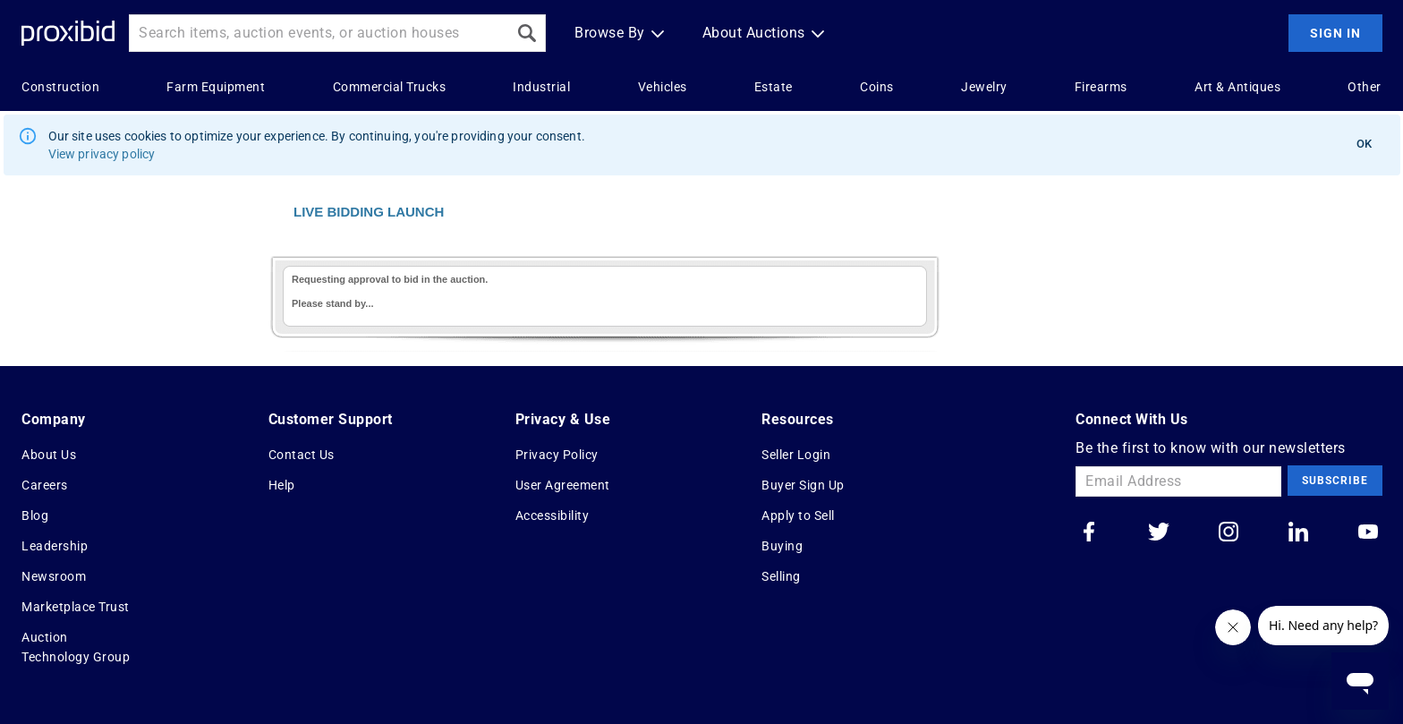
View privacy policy (102, 154)
